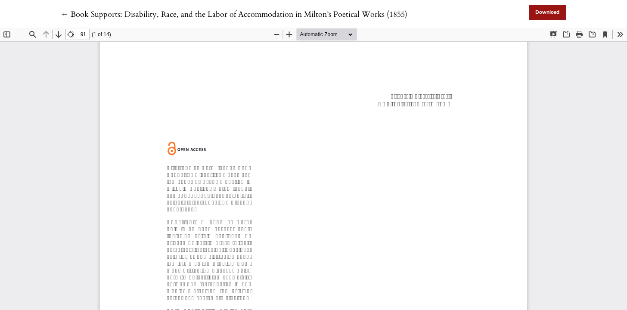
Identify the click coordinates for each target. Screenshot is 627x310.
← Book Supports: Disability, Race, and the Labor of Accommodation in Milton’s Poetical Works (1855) (234, 14)
